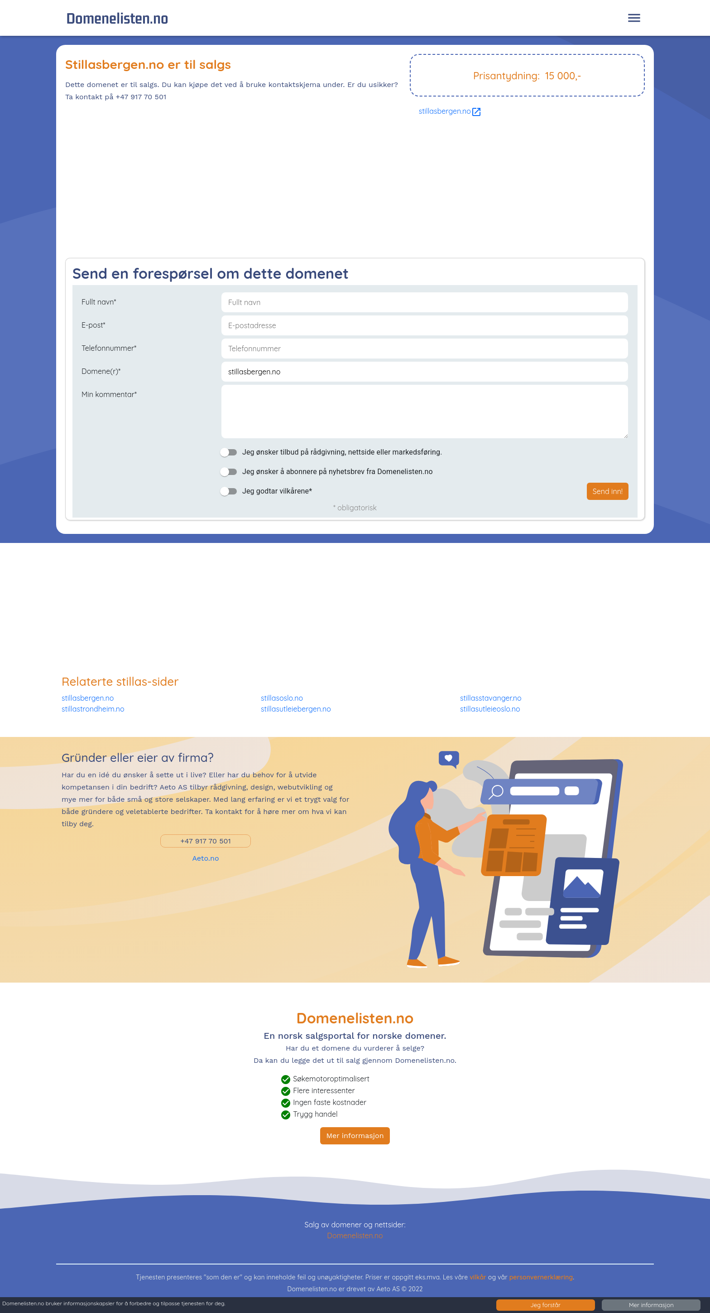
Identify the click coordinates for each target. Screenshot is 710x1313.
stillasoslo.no (282, 698)
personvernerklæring (541, 1277)
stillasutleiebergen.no (296, 708)
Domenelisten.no (117, 18)
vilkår (478, 1277)
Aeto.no (205, 858)
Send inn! (608, 491)
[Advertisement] (337, 189)
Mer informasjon (355, 1135)
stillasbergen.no (450, 111)
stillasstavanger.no (491, 698)
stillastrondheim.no (93, 708)
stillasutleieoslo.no (490, 708)
